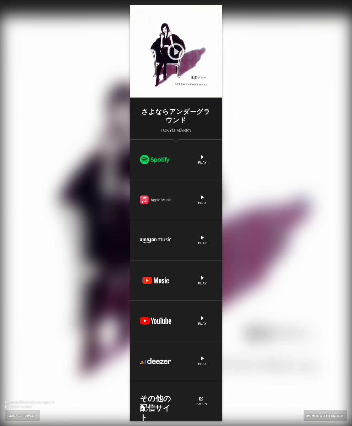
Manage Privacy (22, 415)
